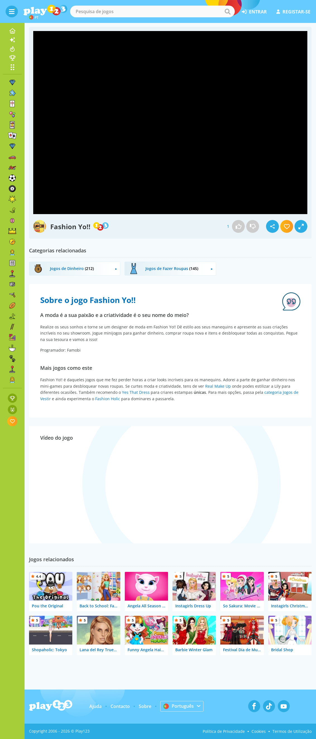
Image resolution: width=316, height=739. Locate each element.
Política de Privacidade (224, 731)
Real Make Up (218, 386)
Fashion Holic (107, 398)
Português (178, 706)
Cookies (259, 731)
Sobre (145, 706)
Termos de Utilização (292, 731)
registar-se (293, 12)
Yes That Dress (136, 392)
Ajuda (95, 706)
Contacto (120, 706)
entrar (254, 12)
